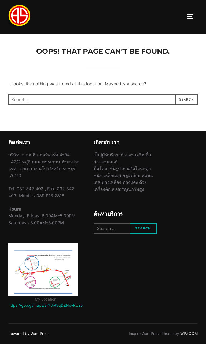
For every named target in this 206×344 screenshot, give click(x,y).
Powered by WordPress (28, 333)
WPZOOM (189, 333)
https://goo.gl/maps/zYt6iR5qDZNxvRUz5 (45, 305)
